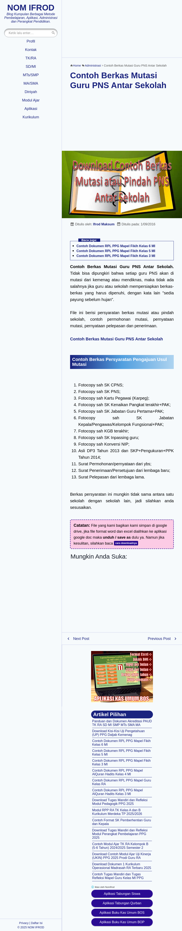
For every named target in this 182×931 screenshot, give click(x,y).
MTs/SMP (31, 75)
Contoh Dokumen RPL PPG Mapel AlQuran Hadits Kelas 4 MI (117, 772)
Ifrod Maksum (104, 224)
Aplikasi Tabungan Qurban (122, 903)
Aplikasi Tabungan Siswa (122, 893)
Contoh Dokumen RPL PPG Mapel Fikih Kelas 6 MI (115, 246)
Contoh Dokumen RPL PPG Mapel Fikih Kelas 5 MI (115, 251)
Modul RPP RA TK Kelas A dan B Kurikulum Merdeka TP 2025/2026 (117, 812)
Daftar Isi (36, 923)
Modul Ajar (31, 100)
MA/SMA (30, 83)
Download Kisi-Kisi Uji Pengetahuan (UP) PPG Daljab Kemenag (118, 732)
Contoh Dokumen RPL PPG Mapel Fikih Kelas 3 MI (115, 256)
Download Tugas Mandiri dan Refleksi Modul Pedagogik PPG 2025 (120, 801)
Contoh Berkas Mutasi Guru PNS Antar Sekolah (116, 339)
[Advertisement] (122, 29)
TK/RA (30, 58)
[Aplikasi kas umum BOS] (122, 676)
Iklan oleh (102, 886)
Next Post (81, 639)
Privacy (24, 923)
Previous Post (159, 639)
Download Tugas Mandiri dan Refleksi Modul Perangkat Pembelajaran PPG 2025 (120, 833)
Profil (31, 41)
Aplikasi (30, 109)
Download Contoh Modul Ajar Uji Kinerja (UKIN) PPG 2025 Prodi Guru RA (121, 856)
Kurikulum (30, 117)
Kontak (30, 50)
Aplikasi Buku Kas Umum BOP (122, 922)
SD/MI (31, 67)
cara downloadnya (126, 543)
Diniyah (31, 92)
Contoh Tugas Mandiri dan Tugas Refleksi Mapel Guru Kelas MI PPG (118, 876)
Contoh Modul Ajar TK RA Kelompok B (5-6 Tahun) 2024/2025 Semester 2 (120, 845)
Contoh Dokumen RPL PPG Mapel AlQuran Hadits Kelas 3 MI (117, 792)
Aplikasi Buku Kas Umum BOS (122, 912)
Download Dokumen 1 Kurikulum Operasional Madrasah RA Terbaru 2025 (121, 866)
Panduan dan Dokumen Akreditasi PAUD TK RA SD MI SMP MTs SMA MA (122, 723)
